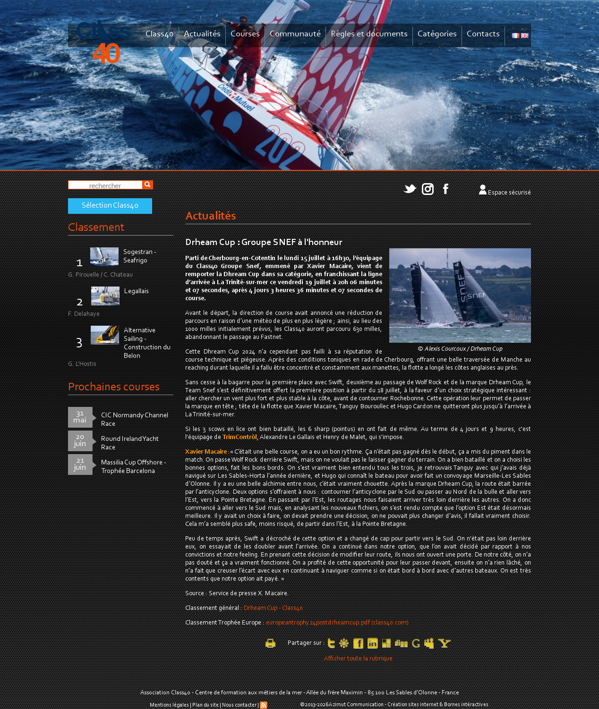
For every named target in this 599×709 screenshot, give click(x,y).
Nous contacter (239, 705)
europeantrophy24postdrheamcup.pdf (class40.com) (337, 623)
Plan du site (205, 705)
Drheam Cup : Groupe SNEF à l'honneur (263, 242)
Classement (96, 228)
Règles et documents (369, 34)
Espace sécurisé (509, 193)
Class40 (159, 34)
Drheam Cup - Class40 (273, 608)
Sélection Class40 (110, 206)
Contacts (483, 34)
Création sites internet (412, 705)
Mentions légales (169, 705)
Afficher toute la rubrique (358, 659)
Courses (245, 34)
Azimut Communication (356, 705)
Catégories (437, 34)
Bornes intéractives (466, 705)
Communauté (295, 34)
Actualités (202, 34)
